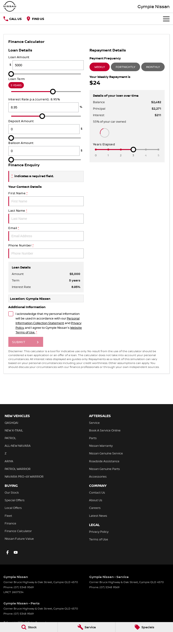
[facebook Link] (7, 552)
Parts (93, 438)
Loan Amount (46, 62)
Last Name (46, 215)
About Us (95, 500)
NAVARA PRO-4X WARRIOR (24, 476)
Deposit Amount (46, 126)
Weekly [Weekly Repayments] (99, 67)
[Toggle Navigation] (166, 19)
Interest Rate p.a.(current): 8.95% (46, 104)
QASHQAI (11, 423)
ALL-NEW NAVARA (18, 446)
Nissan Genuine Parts (104, 469)
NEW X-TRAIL (14, 430)
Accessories (98, 476)
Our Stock (12, 492)
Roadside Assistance (104, 461)
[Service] (86, 627)
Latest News (98, 516)
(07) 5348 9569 (24, 587)
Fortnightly (125, 67)
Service (94, 423)
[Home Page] (9, 6)
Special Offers (15, 500)
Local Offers (13, 508)
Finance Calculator (18, 531)
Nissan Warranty (101, 446)
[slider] (11, 74)
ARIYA (9, 461)
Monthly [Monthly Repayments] (153, 67)
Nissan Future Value (19, 538)
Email (46, 233)
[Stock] (29, 627)
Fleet (8, 516)
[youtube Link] (16, 552)
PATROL (10, 438)
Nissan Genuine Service (106, 453)
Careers (95, 508)
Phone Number (46, 250)
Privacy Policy (99, 532)
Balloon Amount (46, 148)
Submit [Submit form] (19, 342)
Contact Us (97, 492)
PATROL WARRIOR (18, 469)
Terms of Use (98, 539)
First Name (46, 198)
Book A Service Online (105, 430)
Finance (10, 523)
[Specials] (144, 627)
